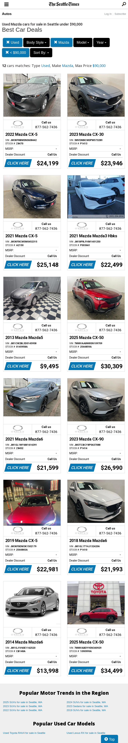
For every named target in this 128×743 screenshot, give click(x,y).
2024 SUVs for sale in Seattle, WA (86, 702)
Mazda (61, 42)
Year (101, 42)
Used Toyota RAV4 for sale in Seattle (24, 732)
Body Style (36, 42)
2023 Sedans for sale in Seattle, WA (87, 706)
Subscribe (120, 13)
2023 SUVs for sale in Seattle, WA (22, 706)
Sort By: (41, 53)
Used (12, 42)
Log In (108, 13)
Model (83, 42)
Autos (7, 14)
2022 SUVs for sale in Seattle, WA (22, 710)
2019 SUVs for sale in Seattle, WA (86, 710)
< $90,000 (15, 52)
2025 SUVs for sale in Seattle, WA (22, 702)
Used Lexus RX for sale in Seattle (86, 732)
